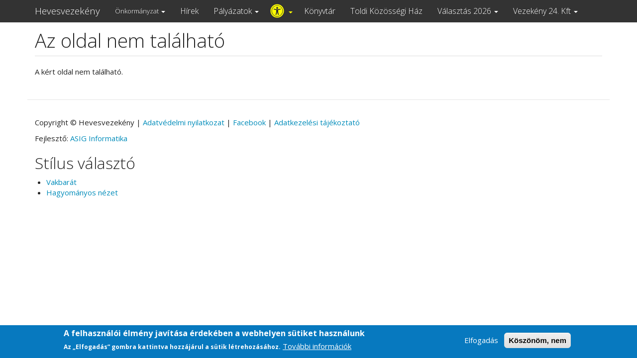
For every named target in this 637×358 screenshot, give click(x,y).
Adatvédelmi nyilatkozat (183, 122)
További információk (317, 350)
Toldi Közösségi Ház (386, 10)
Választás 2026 (467, 10)
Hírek (189, 10)
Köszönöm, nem (537, 343)
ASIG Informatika (98, 138)
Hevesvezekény (67, 10)
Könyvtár (319, 10)
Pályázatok (236, 10)
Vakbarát (61, 182)
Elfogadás (481, 343)
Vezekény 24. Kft (545, 10)
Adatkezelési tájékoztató (317, 122)
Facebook (249, 122)
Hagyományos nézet (82, 192)
